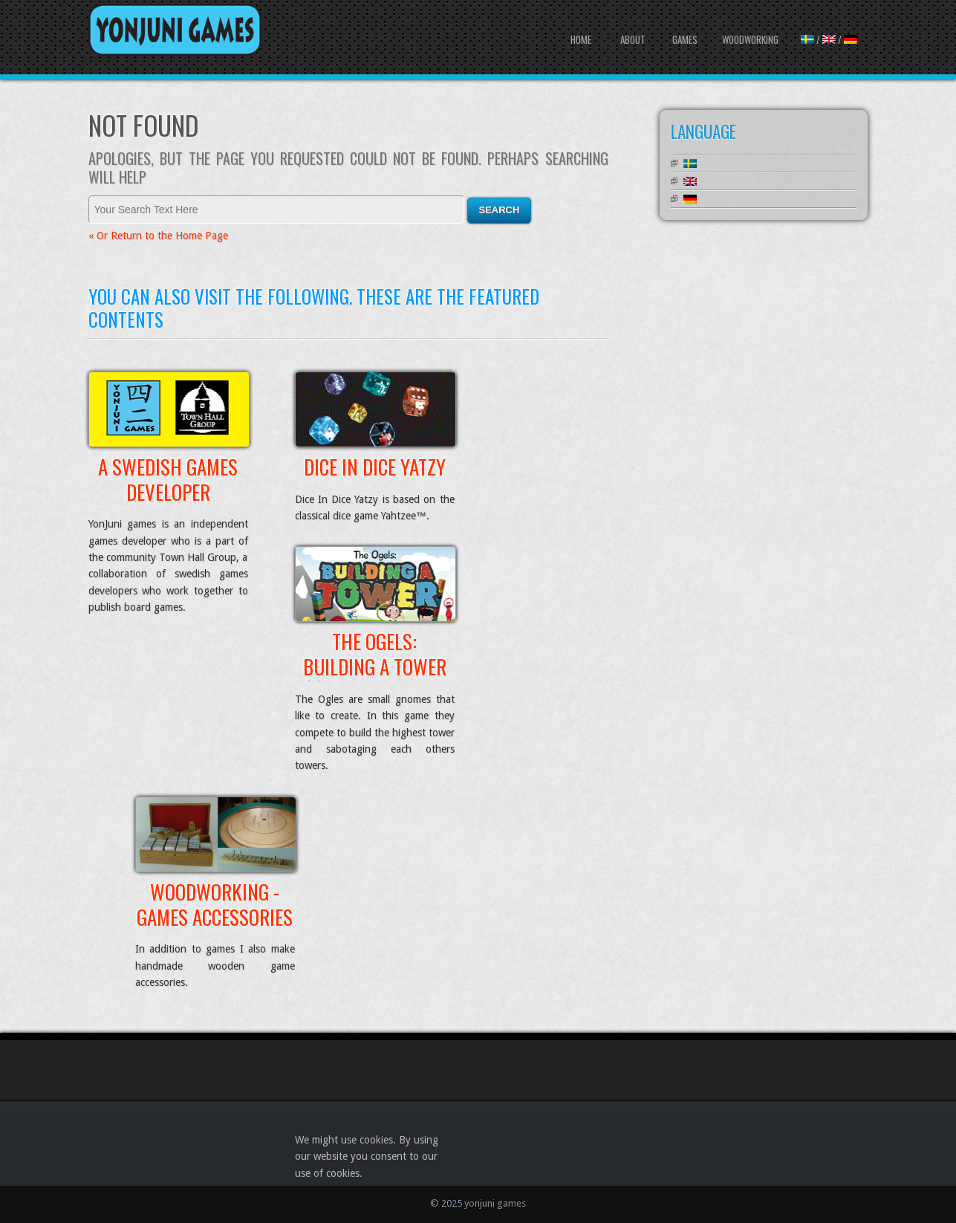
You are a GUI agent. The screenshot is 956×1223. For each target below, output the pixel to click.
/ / (829, 39)
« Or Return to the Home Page (158, 235)
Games (685, 39)
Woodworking (750, 39)
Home (580, 39)
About (633, 39)
